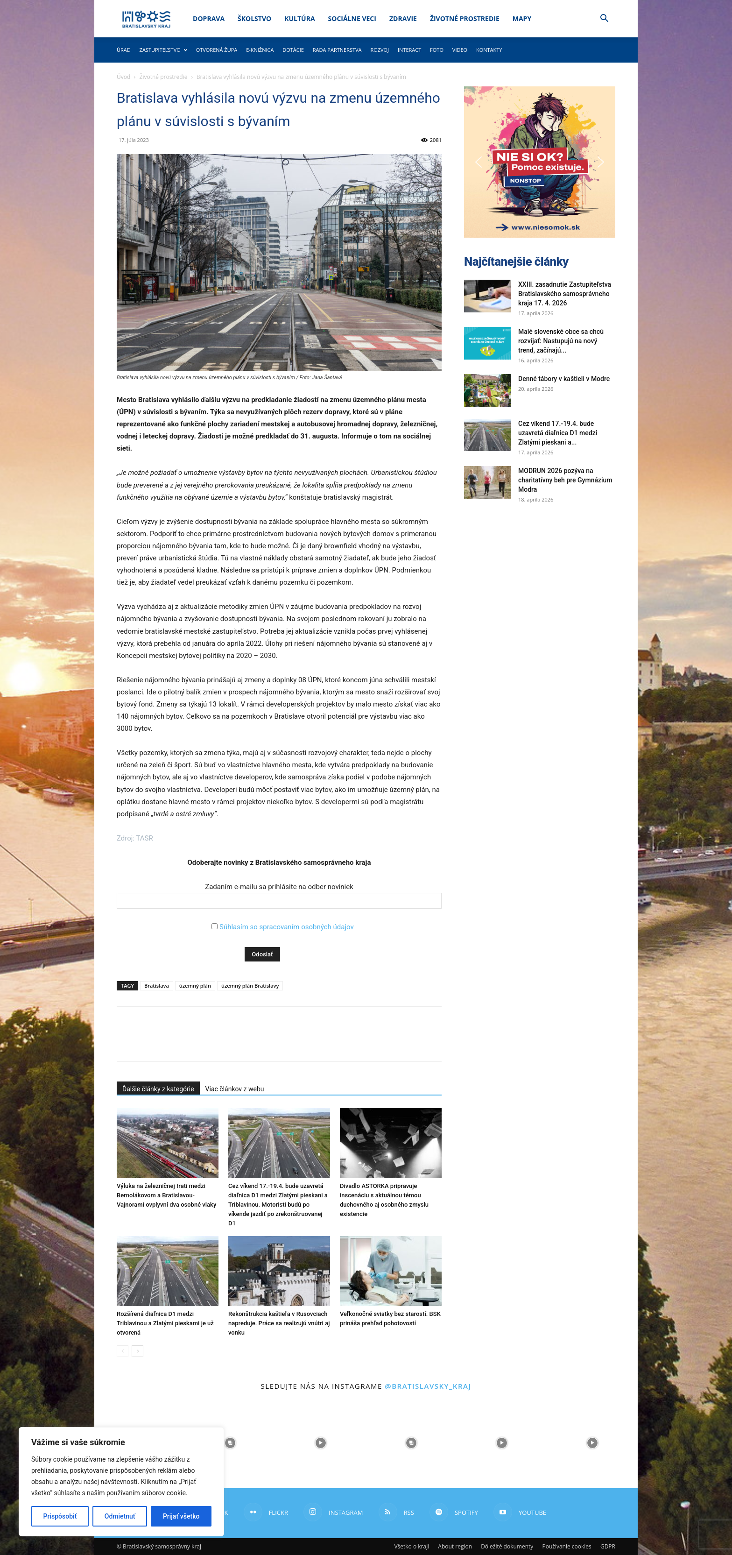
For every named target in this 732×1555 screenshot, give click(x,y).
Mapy (522, 18)
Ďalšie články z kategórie (158, 1089)
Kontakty (489, 49)
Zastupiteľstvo (163, 49)
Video (459, 49)
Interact (409, 49)
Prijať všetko (181, 1516)
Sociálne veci (352, 18)
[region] (121, 1481)
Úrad (124, 49)
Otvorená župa (217, 49)
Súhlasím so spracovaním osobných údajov (286, 927)
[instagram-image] (230, 1443)
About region (455, 1546)
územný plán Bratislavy (250, 985)
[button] (604, 19)
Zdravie (403, 18)
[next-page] (137, 1351)
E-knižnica (260, 49)
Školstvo (254, 18)
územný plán (195, 985)
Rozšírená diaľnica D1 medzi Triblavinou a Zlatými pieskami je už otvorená (165, 1323)
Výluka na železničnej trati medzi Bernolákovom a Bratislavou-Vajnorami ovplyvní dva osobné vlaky (166, 1195)
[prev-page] (122, 1351)
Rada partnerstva (337, 49)
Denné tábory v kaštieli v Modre (564, 378)
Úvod (123, 77)
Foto (436, 49)
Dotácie (293, 49)
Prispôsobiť (60, 1516)
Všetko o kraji (411, 1546)
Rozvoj (379, 49)
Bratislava (156, 985)
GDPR (607, 1546)
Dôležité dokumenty (507, 1546)
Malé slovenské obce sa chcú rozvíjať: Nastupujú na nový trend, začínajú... (561, 341)
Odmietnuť (120, 1516)
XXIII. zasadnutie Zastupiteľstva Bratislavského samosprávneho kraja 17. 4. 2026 (564, 294)
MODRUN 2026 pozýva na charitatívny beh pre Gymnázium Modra (565, 480)
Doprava (209, 18)
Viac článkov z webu (234, 1089)
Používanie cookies (566, 1546)
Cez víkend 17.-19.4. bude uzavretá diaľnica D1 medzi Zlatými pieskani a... (557, 433)
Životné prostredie (465, 18)
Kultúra (299, 18)
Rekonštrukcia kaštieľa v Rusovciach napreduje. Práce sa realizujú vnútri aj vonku (279, 1323)
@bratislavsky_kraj (428, 1386)
